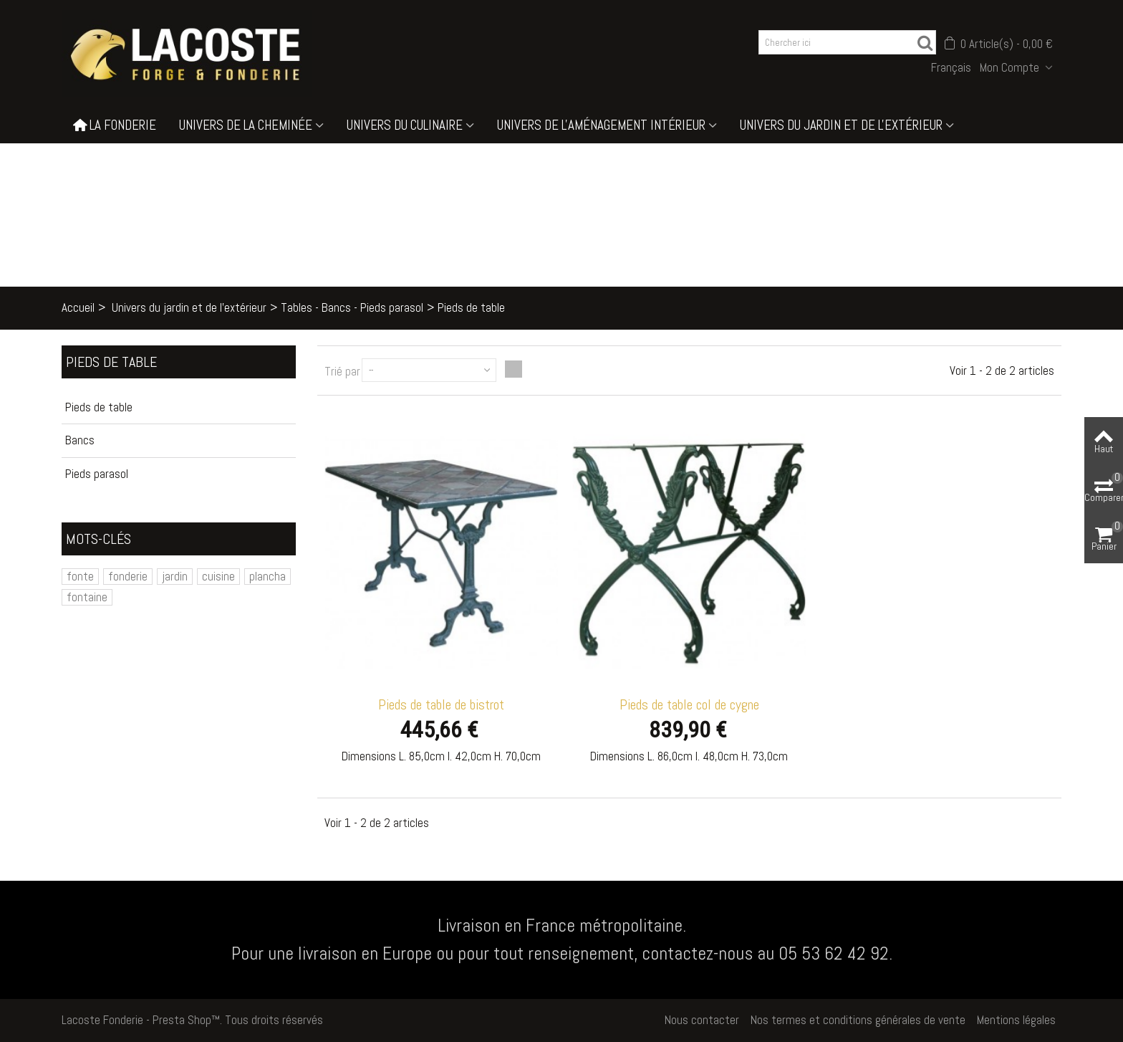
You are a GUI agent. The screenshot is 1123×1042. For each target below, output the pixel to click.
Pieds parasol (96, 474)
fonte (80, 576)
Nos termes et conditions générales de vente (858, 1020)
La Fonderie (114, 125)
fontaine (87, 597)
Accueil (78, 307)
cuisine (218, 576)
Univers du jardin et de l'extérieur (841, 125)
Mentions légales (1016, 1020)
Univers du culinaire (405, 125)
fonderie (128, 576)
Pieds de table (98, 407)
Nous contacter (702, 1020)
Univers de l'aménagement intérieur (601, 125)
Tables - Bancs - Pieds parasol (352, 307)
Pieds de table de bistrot (441, 705)
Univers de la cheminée (245, 125)
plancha (267, 576)
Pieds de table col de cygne (689, 705)
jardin (175, 576)
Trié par (342, 371)
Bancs (80, 440)
